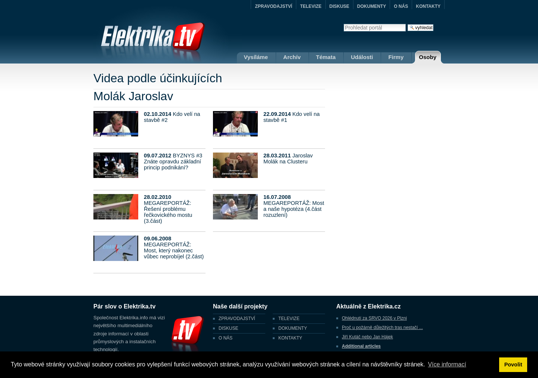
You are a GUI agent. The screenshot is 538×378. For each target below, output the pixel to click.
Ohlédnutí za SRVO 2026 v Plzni (374, 318)
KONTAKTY (428, 6)
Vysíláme (256, 57)
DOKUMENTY (371, 6)
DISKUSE (339, 6)
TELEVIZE (310, 6)
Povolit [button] (513, 365)
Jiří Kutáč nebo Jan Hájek (367, 336)
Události (362, 57)
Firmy (396, 57)
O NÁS (401, 6)
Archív (292, 57)
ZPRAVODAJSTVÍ (273, 6)
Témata (326, 57)
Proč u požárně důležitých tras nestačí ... (382, 327)
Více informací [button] (447, 364)
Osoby (427, 57)
